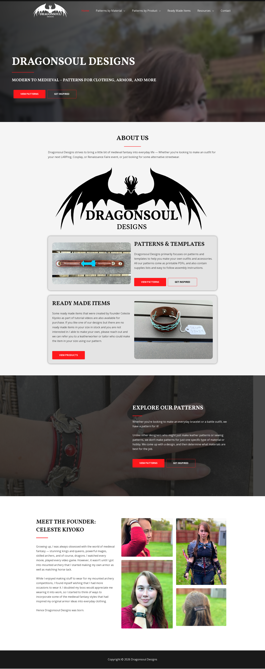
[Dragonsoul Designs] (50, 10)
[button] (30, 94)
